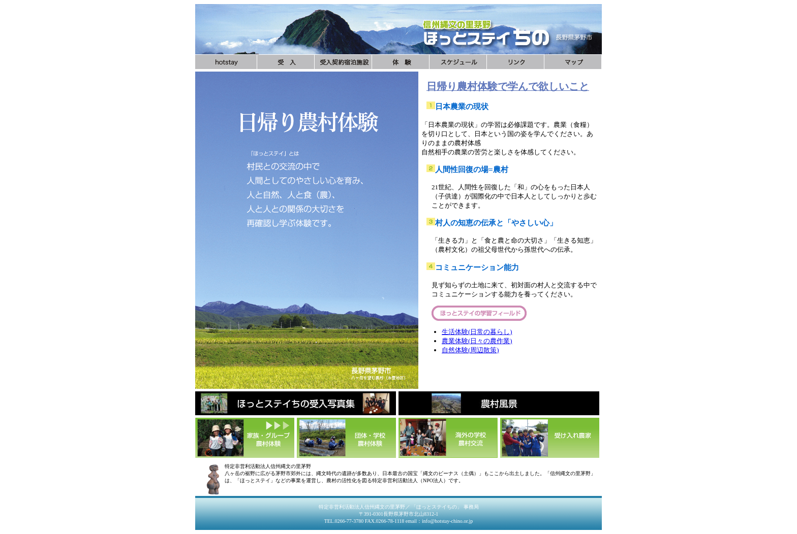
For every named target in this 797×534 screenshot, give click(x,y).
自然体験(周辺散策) (470, 350)
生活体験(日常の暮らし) (477, 332)
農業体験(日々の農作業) (477, 341)
